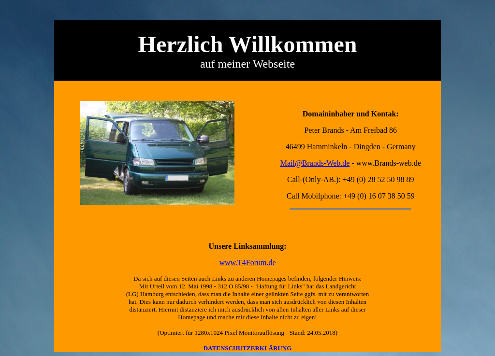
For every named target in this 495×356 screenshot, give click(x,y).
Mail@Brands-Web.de (315, 163)
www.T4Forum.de (247, 262)
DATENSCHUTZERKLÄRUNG (248, 348)
